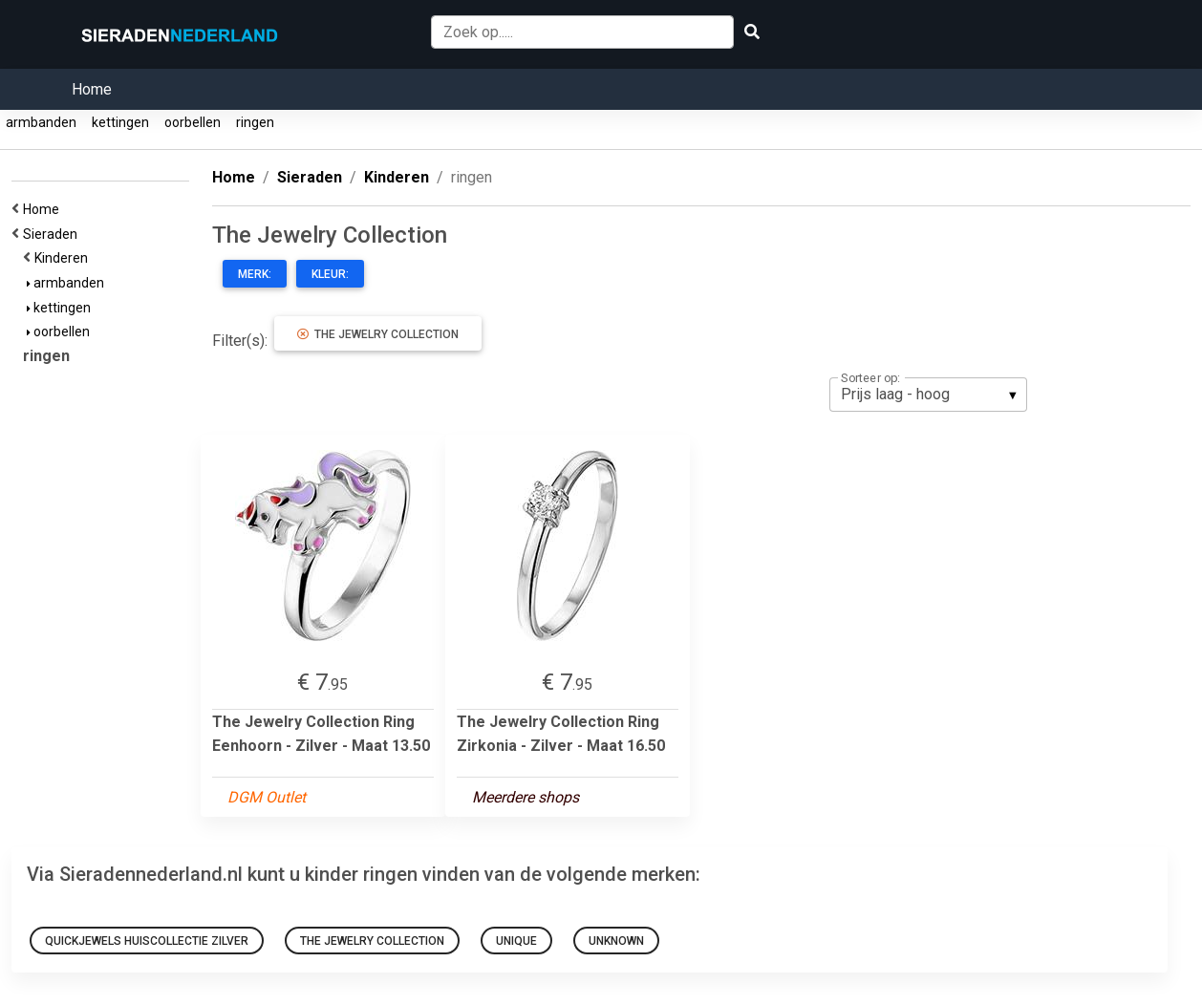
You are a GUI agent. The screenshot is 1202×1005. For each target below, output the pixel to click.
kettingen (120, 122)
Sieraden (53, 234)
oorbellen (192, 122)
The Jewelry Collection (378, 334)
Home (92, 89)
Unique (516, 941)
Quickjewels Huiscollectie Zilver (146, 941)
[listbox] (928, 394)
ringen (255, 122)
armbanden (41, 122)
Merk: (254, 274)
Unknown (616, 941)
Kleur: (330, 274)
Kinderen (64, 258)
